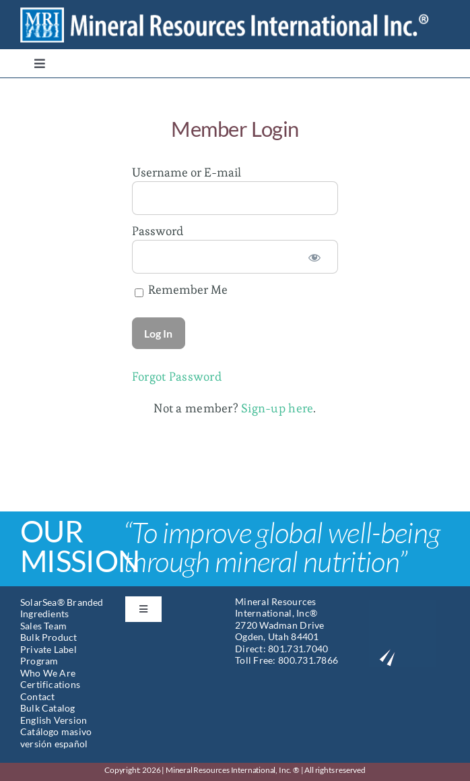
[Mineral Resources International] (235, 12)
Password (157, 231)
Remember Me (181, 289)
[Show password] (314, 257)
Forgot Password (177, 376)
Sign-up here (277, 408)
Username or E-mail (186, 172)
